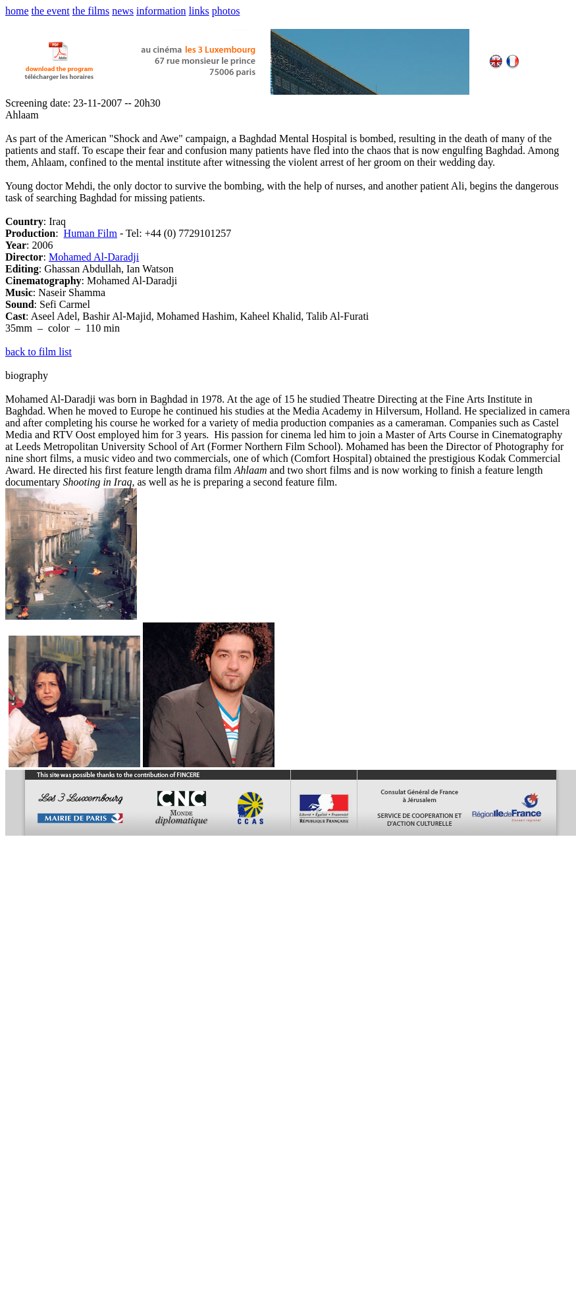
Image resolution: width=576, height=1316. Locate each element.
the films (90, 10)
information (161, 10)
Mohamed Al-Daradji (94, 257)
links (199, 10)
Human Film (90, 233)
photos (226, 10)
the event (51, 10)
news (123, 10)
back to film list (38, 351)
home (17, 10)
